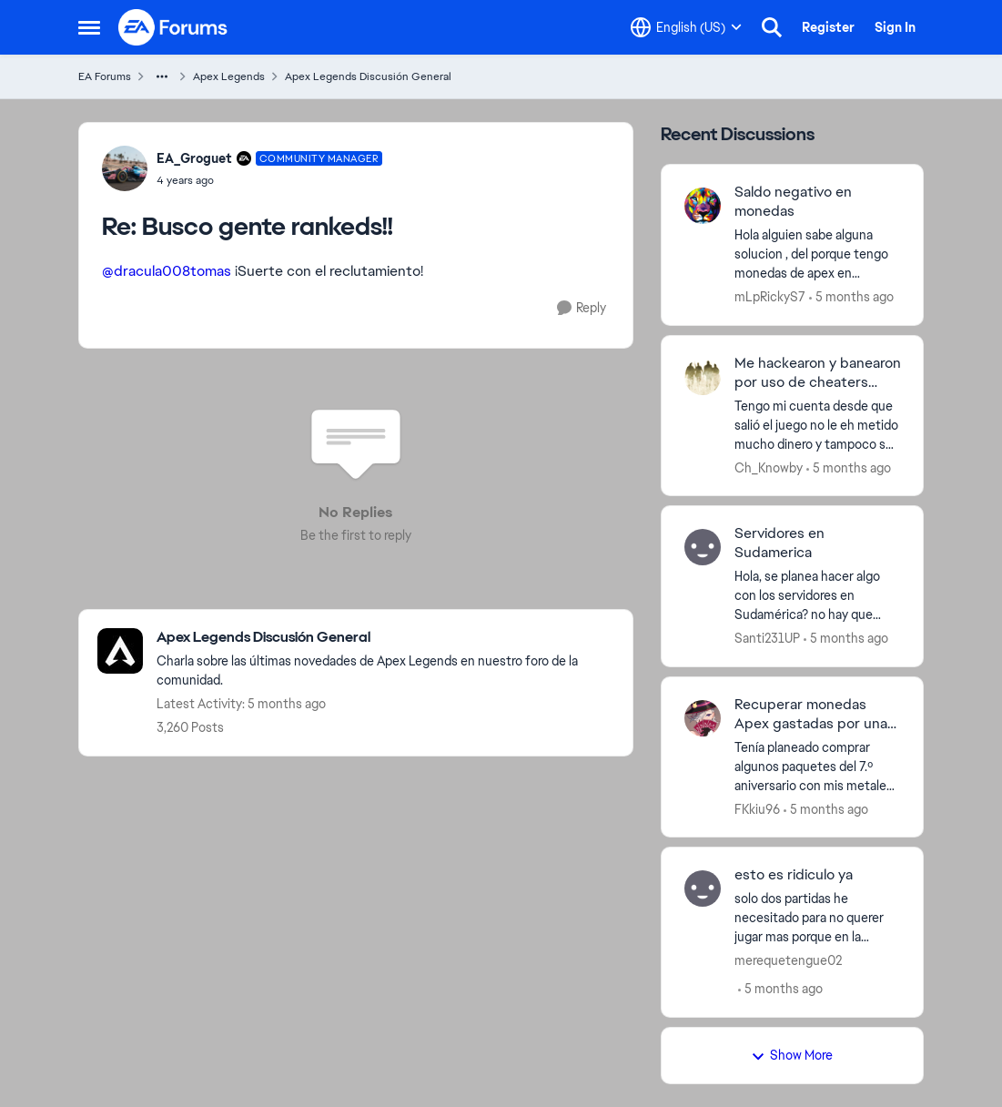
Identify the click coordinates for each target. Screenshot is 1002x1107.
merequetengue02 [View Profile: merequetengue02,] (788, 960)
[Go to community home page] (173, 27)
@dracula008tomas (166, 270)
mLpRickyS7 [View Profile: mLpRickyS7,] (769, 297)
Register (828, 27)
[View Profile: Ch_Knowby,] (702, 377)
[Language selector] (686, 27)
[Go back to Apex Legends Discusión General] (385, 637)
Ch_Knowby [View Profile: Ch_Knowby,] (768, 467)
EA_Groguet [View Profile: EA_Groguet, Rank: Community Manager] (194, 158)
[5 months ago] (851, 297)
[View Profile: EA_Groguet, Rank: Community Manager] (124, 168)
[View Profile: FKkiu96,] (702, 718)
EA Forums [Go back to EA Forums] (104, 76)
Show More (792, 1055)
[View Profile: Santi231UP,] (702, 547)
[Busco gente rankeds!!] (270, 180)
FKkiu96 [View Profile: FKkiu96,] (757, 808)
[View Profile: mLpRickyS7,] (702, 206)
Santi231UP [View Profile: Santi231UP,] (767, 638)
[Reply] (581, 308)
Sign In (895, 27)
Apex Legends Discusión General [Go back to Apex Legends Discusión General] (368, 76)
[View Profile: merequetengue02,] (702, 888)
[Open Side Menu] (89, 27)
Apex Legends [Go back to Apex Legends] (229, 76)
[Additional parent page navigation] (162, 76)
